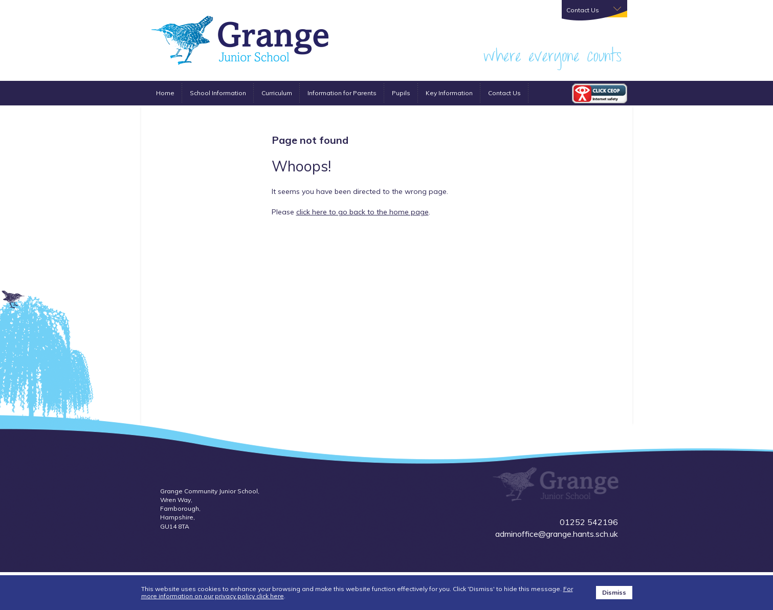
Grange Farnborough (240, 40)
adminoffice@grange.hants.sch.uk (556, 534)
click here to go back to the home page (362, 211)
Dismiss (614, 592)
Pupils (401, 93)
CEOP (599, 93)
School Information (218, 93)
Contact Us (504, 93)
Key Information (449, 93)
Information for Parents (342, 93)
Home (165, 93)
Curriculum (276, 93)
